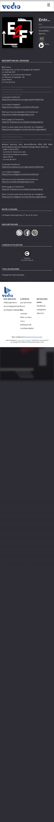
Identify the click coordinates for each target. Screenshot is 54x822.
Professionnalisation (13, 313)
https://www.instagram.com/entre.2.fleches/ (20, 110)
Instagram (41, 313)
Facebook (41, 309)
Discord (40, 317)
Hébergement (10, 306)
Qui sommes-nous (26, 308)
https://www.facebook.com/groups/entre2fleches (23, 103)
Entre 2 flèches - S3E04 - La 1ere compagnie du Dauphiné (48, 47)
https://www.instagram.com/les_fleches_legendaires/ (24, 133)
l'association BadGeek (24, 343)
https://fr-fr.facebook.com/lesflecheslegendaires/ (22, 125)
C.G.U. (22, 324)
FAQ (21, 313)
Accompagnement (12, 309)
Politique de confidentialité (27, 330)
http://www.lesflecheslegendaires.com (18, 118)
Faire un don (26, 321)
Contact (23, 317)
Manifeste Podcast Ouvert (33, 340)
